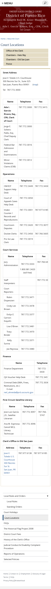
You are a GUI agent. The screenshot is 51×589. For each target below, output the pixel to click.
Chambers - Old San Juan (17, 59)
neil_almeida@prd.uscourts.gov (18, 392)
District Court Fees (12, 534)
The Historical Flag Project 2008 (18, 528)
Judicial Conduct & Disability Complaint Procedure (22, 547)
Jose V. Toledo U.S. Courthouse (9, 456)
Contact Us (14, 574)
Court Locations (11, 517)
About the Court (13, 39)
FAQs (6, 523)
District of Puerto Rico (25, 16)
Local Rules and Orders (14, 496)
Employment (25, 574)
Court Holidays (11, 512)
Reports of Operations (14, 553)
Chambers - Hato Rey (16, 55)
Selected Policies (11, 559)
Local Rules (12, 501)
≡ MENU (7, 3)
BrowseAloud (20, 580)
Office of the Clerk (14, 50)
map (35, 84)
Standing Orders (14, 506)
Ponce (9, 63)
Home (3, 39)
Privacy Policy (8, 580)
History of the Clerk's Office (16, 539)
